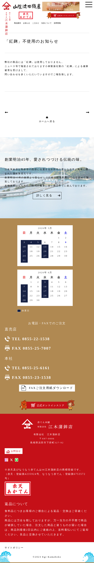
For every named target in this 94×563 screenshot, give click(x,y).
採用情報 (58, 23)
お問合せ (13, 452)
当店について (47, 23)
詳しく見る (44, 195)
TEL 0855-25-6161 (28, 368)
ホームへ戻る (47, 119)
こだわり (36, 23)
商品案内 (18, 23)
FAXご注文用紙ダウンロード (47, 388)
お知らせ (27, 23)
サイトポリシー (14, 548)
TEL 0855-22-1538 (28, 339)
